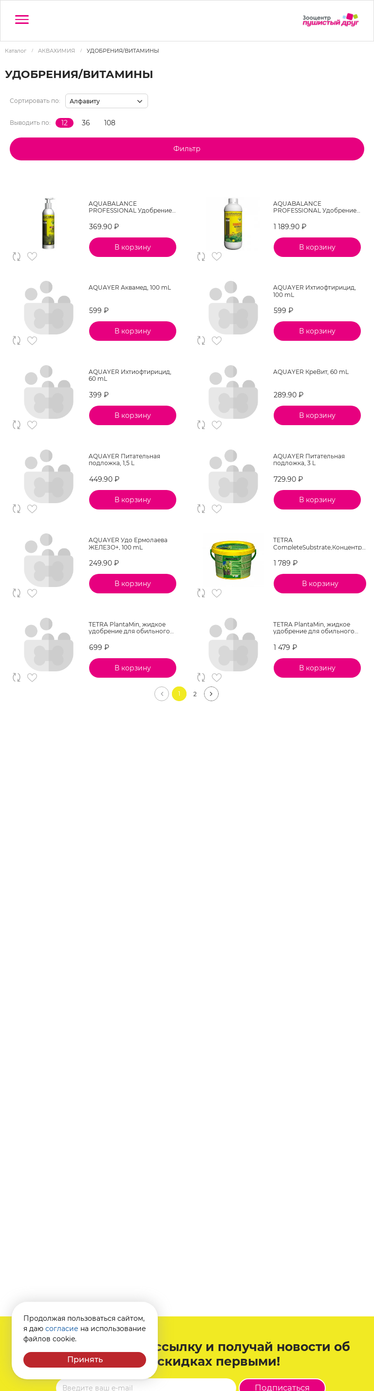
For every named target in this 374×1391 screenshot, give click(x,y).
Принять (85, 1359)
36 (86, 122)
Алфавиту (85, 101)
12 (64, 122)
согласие (61, 1328)
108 (109, 122)
